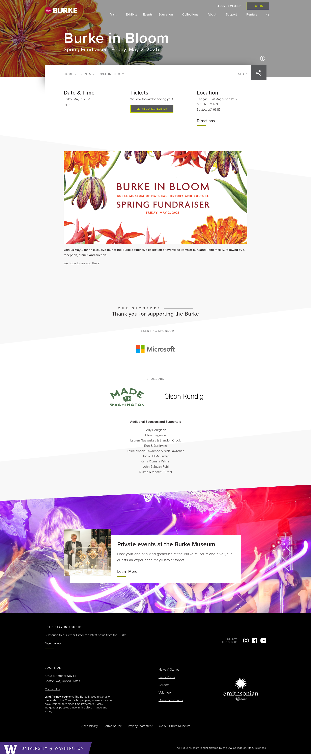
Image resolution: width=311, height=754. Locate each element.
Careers (164, 685)
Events (147, 14)
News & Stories (169, 670)
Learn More (127, 571)
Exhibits (131, 14)
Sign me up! (53, 643)
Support (232, 14)
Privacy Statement (140, 726)
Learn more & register (152, 108)
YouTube (263, 641)
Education (166, 14)
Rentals (252, 14)
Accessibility (89, 726)
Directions (206, 120)
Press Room (167, 677)
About (212, 14)
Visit (113, 14)
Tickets (258, 6)
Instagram (246, 641)
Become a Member (229, 6)
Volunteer (165, 693)
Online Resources (171, 700)
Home (68, 74)
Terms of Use (113, 726)
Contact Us (52, 689)
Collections (190, 14)
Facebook (255, 641)
